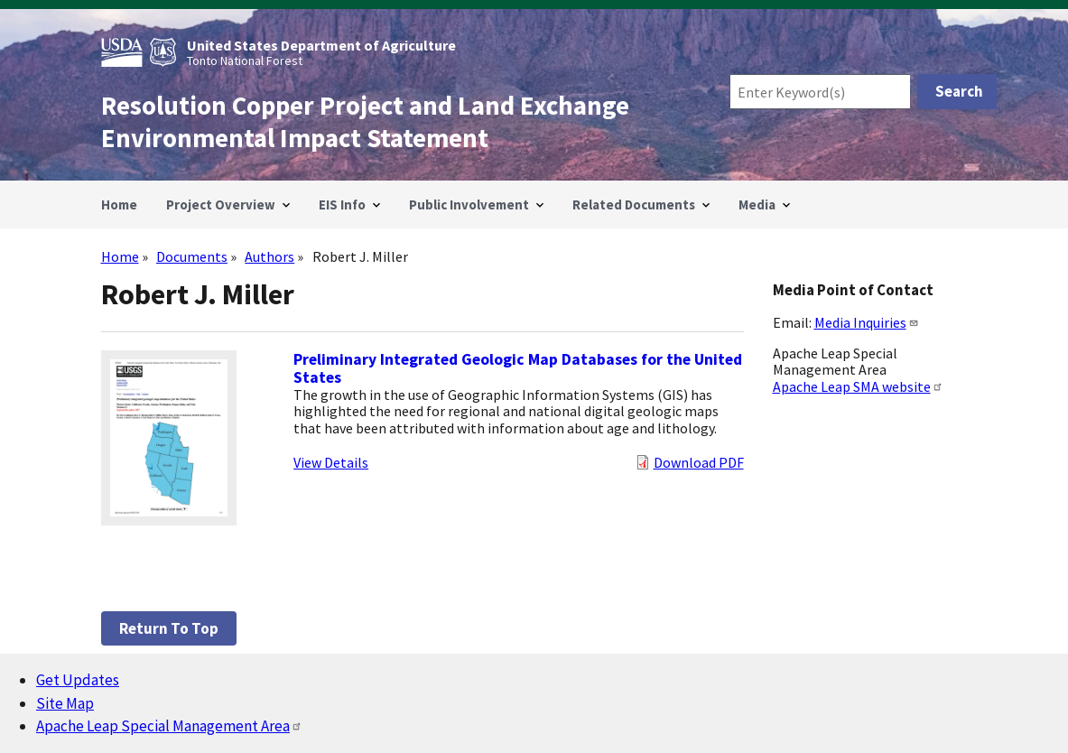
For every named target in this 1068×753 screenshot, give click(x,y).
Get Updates (77, 680)
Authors (269, 256)
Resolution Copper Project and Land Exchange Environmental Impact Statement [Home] (365, 121)
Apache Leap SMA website (858, 386)
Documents (192, 256)
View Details (330, 462)
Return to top (168, 628)
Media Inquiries (866, 322)
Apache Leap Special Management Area (169, 726)
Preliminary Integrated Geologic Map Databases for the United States (517, 368)
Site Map (65, 703)
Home (120, 256)
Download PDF (699, 462)
